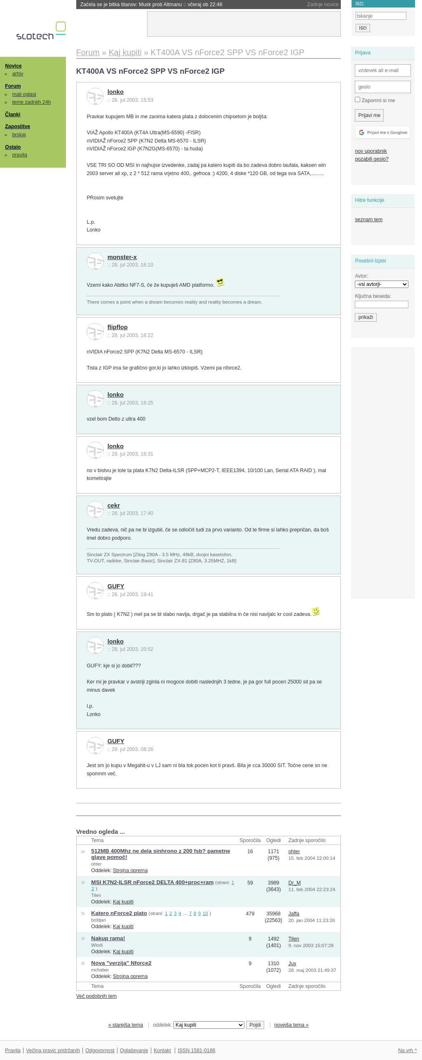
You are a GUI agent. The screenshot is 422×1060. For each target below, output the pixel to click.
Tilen (96, 895)
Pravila (13, 1050)
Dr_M (294, 883)
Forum (13, 86)
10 (205, 913)
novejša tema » (291, 1025)
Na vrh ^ (407, 1050)
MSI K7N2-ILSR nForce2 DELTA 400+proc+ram (152, 882)
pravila (19, 155)
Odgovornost (100, 1050)
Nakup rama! (108, 938)
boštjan (98, 919)
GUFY (116, 586)
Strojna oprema (130, 870)
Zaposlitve (17, 126)
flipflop (118, 327)
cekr (114, 505)
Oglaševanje (134, 1050)
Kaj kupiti (123, 902)
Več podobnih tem (96, 996)
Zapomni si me (375, 100)
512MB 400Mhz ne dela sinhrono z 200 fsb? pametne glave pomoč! (160, 854)
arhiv (17, 74)
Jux (292, 963)
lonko (116, 92)
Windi (97, 945)
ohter (96, 863)
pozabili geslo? (371, 159)
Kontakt (162, 1050)
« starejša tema (125, 1025)
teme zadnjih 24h (31, 102)
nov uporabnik (371, 151)
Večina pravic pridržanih (53, 1050)
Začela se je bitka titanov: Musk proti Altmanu (151, 4)
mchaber (100, 969)
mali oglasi (24, 94)
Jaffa (293, 914)
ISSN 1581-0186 (196, 1050)
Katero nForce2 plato (119, 913)
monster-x (122, 257)
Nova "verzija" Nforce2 (121, 963)
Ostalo (13, 147)
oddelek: (198, 1025)
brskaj (19, 135)
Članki (12, 114)
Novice (13, 66)
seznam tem (368, 219)
